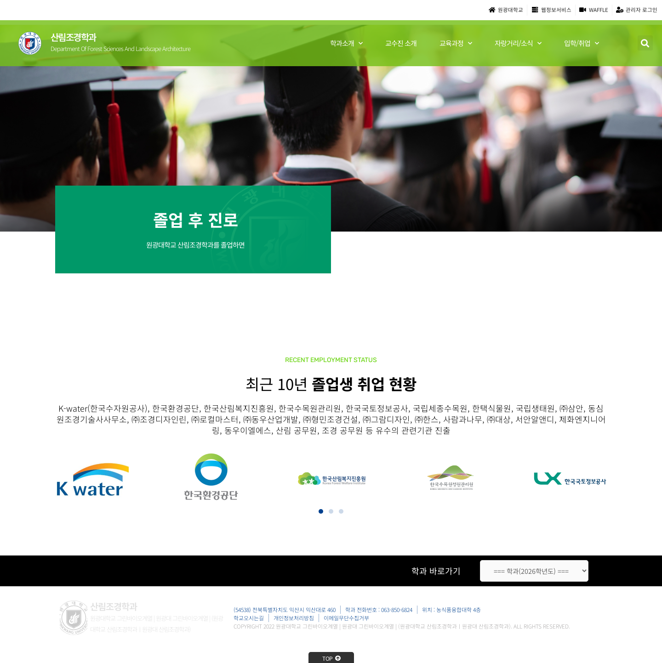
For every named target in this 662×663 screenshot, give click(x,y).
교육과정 (455, 44)
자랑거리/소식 (518, 44)
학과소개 (346, 44)
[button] (645, 43)
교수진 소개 (401, 43)
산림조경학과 (73, 37)
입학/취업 (581, 44)
